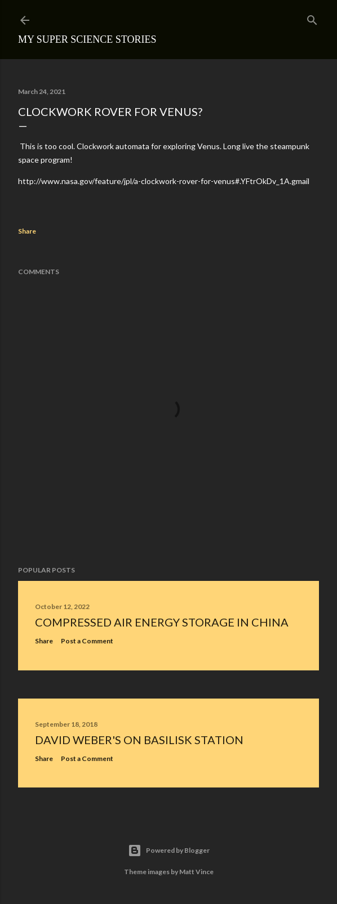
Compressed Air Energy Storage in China (162, 622)
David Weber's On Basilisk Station (139, 739)
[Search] (312, 18)
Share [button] (27, 231)
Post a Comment (87, 641)
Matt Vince (196, 871)
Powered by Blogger (169, 850)
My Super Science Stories (87, 39)
